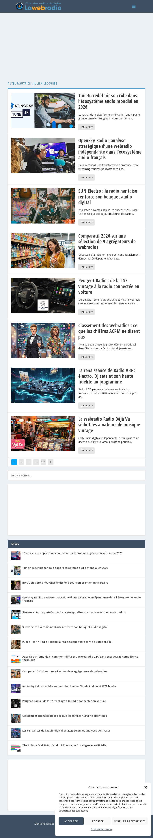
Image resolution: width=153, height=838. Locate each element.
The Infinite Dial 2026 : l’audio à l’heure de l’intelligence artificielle (64, 745)
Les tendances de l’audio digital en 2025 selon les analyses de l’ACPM (66, 730)
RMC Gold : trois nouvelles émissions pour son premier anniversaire (65, 582)
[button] (146, 787)
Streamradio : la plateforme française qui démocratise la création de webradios (74, 612)
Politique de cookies (101, 829)
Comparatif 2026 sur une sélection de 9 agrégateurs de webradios (107, 241)
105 (43, 462)
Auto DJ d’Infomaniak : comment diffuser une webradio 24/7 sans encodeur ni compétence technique (80, 658)
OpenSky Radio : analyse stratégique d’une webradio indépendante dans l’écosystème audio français (110, 149)
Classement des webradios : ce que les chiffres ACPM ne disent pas (109, 331)
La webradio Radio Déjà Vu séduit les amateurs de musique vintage (109, 425)
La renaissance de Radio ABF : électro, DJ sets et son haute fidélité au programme (106, 376)
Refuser (98, 821)
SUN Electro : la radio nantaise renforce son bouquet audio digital (107, 196)
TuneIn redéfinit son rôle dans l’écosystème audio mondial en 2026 (108, 101)
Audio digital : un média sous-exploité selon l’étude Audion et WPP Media (69, 686)
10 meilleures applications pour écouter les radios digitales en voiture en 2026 (72, 553)
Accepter (71, 821)
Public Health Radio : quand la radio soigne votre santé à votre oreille (66, 642)
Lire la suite (87, 127)
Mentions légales (44, 823)
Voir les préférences (129, 821)
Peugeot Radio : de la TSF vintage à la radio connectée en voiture (108, 286)
